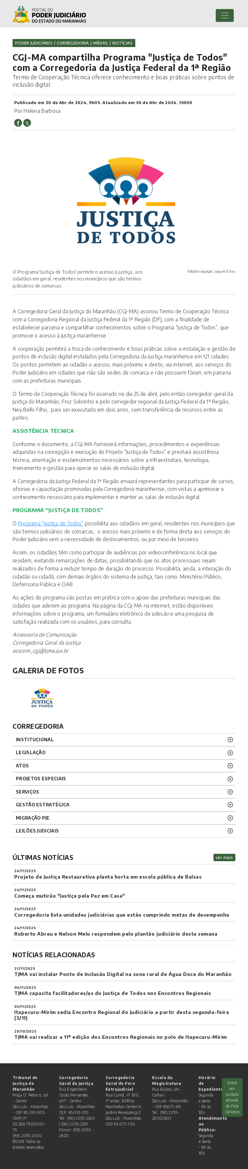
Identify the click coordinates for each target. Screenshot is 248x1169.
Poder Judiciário (33, 42)
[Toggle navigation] (225, 15)
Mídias (100, 42)
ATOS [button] (22, 765)
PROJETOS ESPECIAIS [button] (41, 778)
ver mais (224, 857)
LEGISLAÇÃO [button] (31, 752)
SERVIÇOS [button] (27, 791)
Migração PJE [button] (33, 818)
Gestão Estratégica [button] (42, 804)
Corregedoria (73, 42)
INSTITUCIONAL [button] (35, 739)
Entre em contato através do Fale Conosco (232, 1097)
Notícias (122, 42)
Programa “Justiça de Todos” (51, 523)
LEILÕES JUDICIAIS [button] (37, 830)
